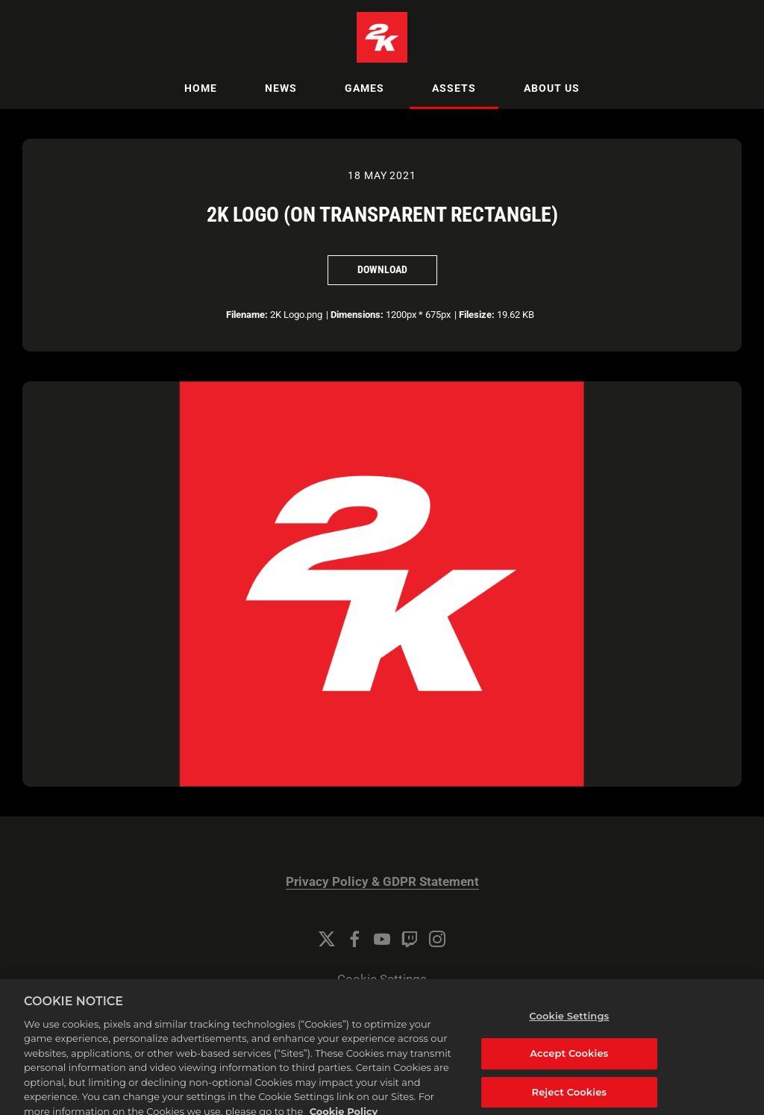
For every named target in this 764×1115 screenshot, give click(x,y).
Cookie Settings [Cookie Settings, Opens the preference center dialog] (569, 1026)
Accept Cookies (569, 1063)
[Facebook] (354, 939)
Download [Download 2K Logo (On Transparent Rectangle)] (382, 269)
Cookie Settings (382, 979)
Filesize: (477, 314)
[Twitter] (327, 939)
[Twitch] (409, 939)
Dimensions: (357, 314)
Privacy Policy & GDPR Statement (382, 882)
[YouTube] (382, 939)
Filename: (247, 314)
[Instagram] (437, 939)
